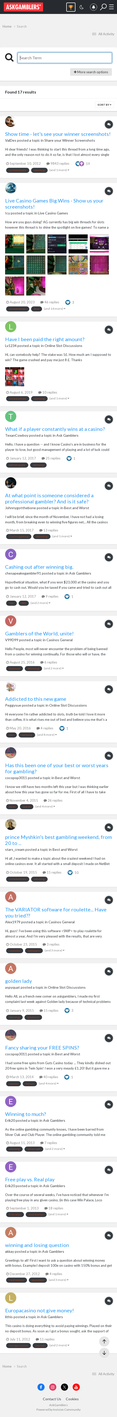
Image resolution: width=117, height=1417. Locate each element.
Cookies (72, 1399)
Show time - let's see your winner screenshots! (58, 134)
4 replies (44, 728)
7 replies (48, 1143)
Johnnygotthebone (20, 508)
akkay (9, 1251)
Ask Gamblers (67, 435)
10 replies (47, 392)
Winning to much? (25, 1114)
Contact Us (52, 1399)
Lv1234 (11, 345)
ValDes (10, 140)
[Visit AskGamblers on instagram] (52, 1387)
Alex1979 (12, 922)
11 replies (45, 1339)
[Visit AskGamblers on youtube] (76, 1387)
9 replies (50, 596)
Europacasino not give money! (39, 1310)
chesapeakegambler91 (23, 573)
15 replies (52, 872)
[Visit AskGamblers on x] (64, 1387)
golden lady (18, 981)
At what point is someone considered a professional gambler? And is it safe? (49, 498)
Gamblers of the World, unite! (39, 633)
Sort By (104, 104)
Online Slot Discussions (63, 345)
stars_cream (14, 849)
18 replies (53, 1208)
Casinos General (59, 640)
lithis (9, 1317)
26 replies (53, 800)
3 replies (51, 944)
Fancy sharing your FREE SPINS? (42, 1047)
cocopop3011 (16, 778)
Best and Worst (76, 508)
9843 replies (57, 163)
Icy (7, 213)
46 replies (49, 302)
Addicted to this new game (35, 699)
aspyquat (12, 987)
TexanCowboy (16, 435)
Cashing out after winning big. (39, 567)
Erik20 (10, 1120)
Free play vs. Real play (30, 1179)
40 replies (48, 1077)
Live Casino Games (53, 213)
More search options (91, 72)
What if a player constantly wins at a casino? (55, 429)
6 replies (48, 662)
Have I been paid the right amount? (44, 339)
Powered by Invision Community (58, 1409)
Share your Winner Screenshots (69, 140)
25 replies (51, 458)
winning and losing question (37, 1245)
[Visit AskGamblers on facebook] (41, 1387)
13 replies (48, 530)
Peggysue (13, 705)
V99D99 (11, 640)
